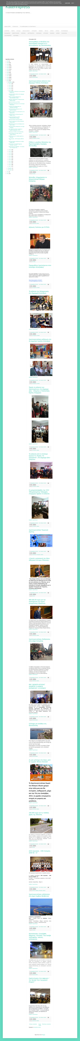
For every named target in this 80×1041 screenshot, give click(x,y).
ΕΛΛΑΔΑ (19, 30)
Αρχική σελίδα (7, 26)
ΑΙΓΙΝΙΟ (57, 30)
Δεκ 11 (10, 166)
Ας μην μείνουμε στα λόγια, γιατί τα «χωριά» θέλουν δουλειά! (40, 761)
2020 (8, 70)
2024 (8, 64)
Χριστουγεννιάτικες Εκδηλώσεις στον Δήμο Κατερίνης (39, 640)
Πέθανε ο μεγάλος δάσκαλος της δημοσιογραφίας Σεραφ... (15, 97)
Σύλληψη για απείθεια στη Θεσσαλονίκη (37, 724)
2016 (8, 77)
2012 (8, 171)
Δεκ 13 (10, 162)
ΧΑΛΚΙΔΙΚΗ (38, 33)
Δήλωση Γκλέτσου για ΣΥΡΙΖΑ (39, 227)
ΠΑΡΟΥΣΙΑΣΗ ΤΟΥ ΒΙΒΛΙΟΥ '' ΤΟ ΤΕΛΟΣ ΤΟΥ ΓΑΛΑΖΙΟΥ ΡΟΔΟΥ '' (39, 980)
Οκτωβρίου (10, 169)
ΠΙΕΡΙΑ (13, 30)
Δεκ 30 (10, 85)
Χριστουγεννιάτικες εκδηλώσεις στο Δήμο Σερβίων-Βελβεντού (39, 895)
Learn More (67, 3)
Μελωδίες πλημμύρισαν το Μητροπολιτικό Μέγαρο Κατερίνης (38, 179)
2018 (8, 74)
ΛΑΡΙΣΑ (52, 30)
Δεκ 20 (10, 153)
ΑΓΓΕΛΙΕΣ (45, 33)
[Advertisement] (40, 19)
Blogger (43, 1034)
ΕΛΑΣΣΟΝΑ (64, 33)
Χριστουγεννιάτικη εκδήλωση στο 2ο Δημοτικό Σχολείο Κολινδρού (40, 340)
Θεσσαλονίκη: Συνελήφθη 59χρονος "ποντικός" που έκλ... (15, 145)
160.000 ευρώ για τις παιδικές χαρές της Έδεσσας (39, 813)
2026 (8, 61)
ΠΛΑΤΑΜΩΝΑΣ (64, 30)
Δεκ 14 (10, 161)
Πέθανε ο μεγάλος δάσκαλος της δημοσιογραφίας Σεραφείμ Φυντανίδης (40, 144)
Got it (72, 3)
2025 (8, 62)
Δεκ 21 (10, 151)
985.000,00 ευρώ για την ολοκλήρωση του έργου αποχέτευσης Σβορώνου (37, 601)
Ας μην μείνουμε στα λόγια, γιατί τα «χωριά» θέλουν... (15, 134)
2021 (8, 69)
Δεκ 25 (10, 90)
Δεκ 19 (10, 154)
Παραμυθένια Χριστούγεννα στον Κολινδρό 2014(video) (40, 266)
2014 (8, 80)
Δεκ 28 (10, 88)
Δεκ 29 (10, 86)
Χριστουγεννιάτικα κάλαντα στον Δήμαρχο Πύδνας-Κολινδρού (40, 82)
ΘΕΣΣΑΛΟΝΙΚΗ (26, 30)
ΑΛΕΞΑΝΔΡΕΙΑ (8, 35)
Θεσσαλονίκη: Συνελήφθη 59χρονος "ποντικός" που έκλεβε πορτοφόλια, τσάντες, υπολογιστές (40, 936)
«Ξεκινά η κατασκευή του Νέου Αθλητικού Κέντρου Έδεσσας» (39, 559)
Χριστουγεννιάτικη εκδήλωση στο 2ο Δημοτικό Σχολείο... (15, 110)
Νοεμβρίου (10, 168)
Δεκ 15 (10, 159)
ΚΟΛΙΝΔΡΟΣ (7, 33)
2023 (8, 65)
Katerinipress (18, 6)
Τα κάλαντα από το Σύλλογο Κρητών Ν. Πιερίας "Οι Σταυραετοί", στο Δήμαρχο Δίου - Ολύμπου (40, 456)
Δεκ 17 (10, 157)
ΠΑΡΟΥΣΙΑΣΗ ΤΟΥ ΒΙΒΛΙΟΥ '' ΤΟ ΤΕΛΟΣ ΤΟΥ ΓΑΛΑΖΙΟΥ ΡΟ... (16, 147)
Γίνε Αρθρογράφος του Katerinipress (28, 26)
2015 (8, 79)
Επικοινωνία (15, 26)
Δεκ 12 (10, 164)
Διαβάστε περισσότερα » (33, 132)
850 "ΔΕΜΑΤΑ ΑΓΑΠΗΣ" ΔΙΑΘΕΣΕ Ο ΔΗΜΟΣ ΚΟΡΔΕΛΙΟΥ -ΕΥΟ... (15, 130)
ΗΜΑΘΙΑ (41, 30)
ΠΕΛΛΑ (46, 30)
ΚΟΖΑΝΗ (52, 33)
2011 (8, 173)
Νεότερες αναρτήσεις (33, 1024)
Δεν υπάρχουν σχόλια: (42, 170)
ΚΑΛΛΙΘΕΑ (15, 35)
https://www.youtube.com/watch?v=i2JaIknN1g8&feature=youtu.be (35, 281)
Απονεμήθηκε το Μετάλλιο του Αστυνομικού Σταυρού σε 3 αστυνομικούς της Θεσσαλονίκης (40, 43)
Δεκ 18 (10, 156)
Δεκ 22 (10, 149)
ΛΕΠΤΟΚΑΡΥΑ (31, 33)
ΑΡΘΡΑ (57, 33)
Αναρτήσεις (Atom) (37, 1027)
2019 (8, 72)
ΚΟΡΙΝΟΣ (23, 33)
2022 (8, 67)
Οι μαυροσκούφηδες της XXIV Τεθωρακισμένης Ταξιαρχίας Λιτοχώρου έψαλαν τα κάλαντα (39, 492)
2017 (8, 75)
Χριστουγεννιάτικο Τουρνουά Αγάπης (15, 119)
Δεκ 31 (10, 83)
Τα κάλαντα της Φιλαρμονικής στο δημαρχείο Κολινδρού (39, 292)
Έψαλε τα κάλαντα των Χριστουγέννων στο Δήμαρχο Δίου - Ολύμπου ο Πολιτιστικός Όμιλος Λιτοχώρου (39, 390)
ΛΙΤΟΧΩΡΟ (34, 30)
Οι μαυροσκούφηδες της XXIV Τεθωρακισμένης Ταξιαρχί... (14, 117)
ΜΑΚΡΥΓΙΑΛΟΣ (15, 33)
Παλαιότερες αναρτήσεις (46, 1024)
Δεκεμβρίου (10, 82)
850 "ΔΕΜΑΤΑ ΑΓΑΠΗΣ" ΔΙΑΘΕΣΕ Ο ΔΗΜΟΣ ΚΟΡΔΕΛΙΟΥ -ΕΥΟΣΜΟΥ (37, 686)
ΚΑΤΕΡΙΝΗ (6, 30)
